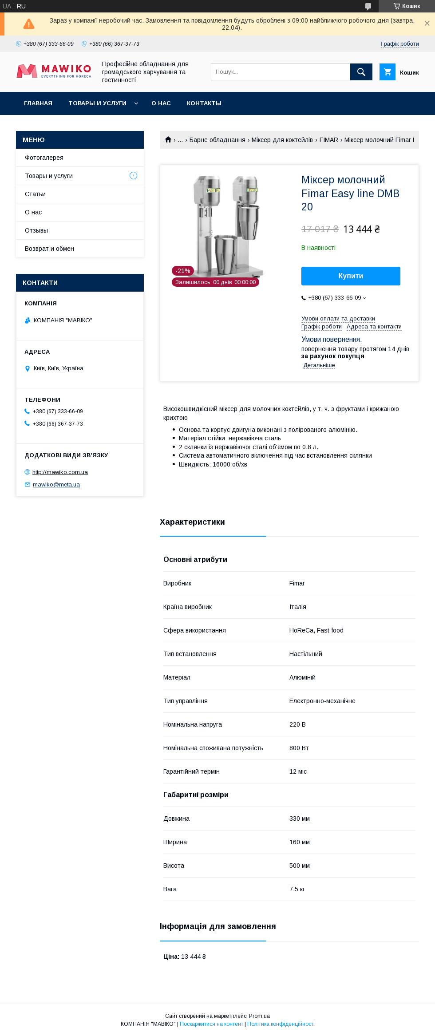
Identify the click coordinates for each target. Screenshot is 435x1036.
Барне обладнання (217, 139)
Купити (351, 276)
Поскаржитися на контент (211, 1024)
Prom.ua (259, 1016)
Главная (38, 103)
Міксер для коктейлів (282, 139)
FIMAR (329, 139)
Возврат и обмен (49, 248)
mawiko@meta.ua (56, 484)
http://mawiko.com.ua (60, 471)
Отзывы (36, 230)
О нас (161, 103)
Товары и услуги (97, 103)
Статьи (35, 194)
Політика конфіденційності (281, 1024)
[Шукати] (361, 71)
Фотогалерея (44, 157)
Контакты (204, 103)
